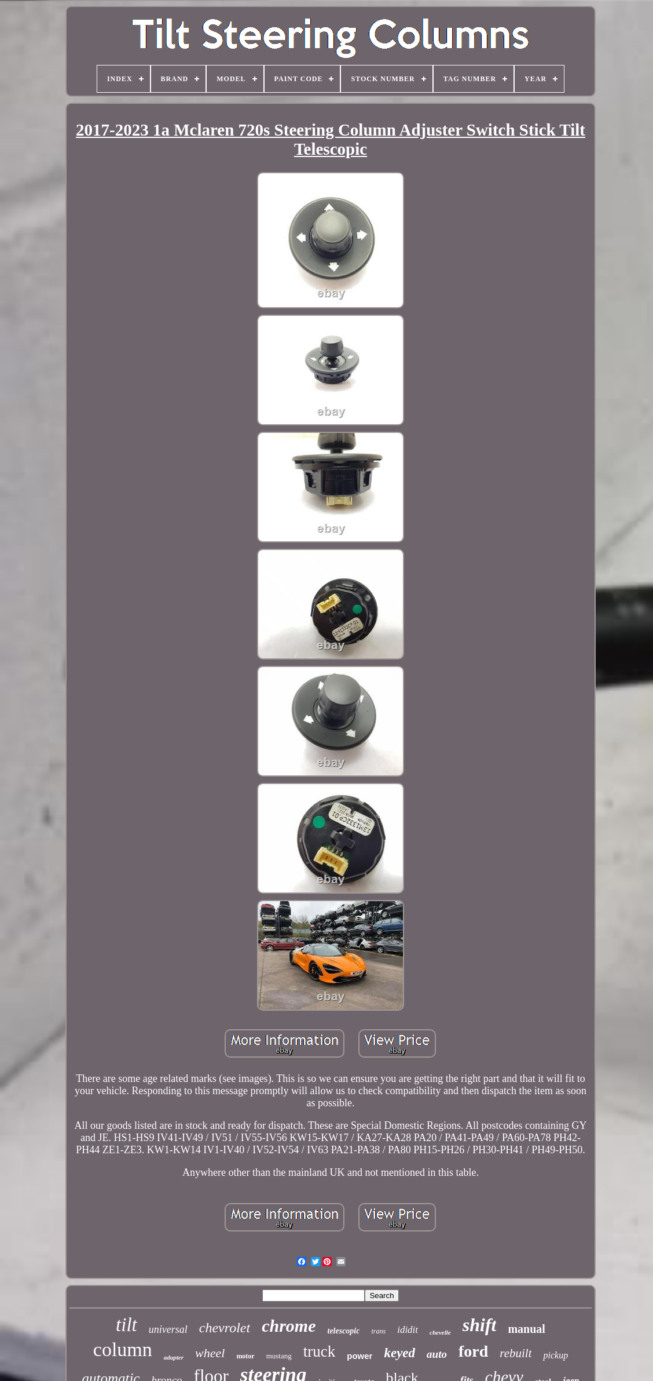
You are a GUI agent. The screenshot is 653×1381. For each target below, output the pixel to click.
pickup (555, 1355)
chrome (289, 1325)
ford (473, 1351)
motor (245, 1356)
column (122, 1349)
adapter (174, 1357)
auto (437, 1354)
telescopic (344, 1331)
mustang (279, 1355)
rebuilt (515, 1353)
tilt (126, 1324)
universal (168, 1329)
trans (378, 1331)
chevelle (440, 1332)
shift (480, 1324)
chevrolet (224, 1327)
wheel (210, 1353)
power (359, 1356)
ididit (407, 1329)
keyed (399, 1353)
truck (319, 1351)
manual (526, 1328)
